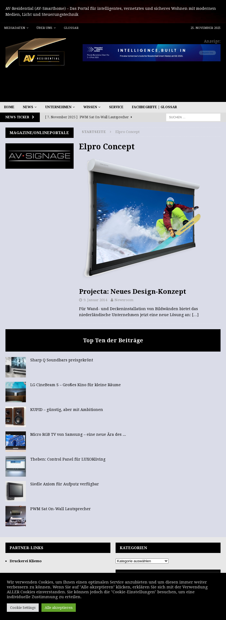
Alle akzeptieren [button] (59, 608)
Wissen (90, 107)
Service (116, 107)
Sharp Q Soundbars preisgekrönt (61, 360)
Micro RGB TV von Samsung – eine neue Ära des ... (78, 434)
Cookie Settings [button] (22, 608)
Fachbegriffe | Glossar (154, 107)
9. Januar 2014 (95, 300)
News (28, 107)
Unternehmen (58, 107)
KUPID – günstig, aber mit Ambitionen (66, 409)
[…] (195, 315)
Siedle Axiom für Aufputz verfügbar (64, 484)
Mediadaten (14, 28)
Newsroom (123, 300)
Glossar (71, 28)
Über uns (44, 28)
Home (9, 107)
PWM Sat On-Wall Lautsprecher (60, 509)
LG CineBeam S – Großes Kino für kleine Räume (75, 385)
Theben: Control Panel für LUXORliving (68, 459)
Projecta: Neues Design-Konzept (132, 291)
